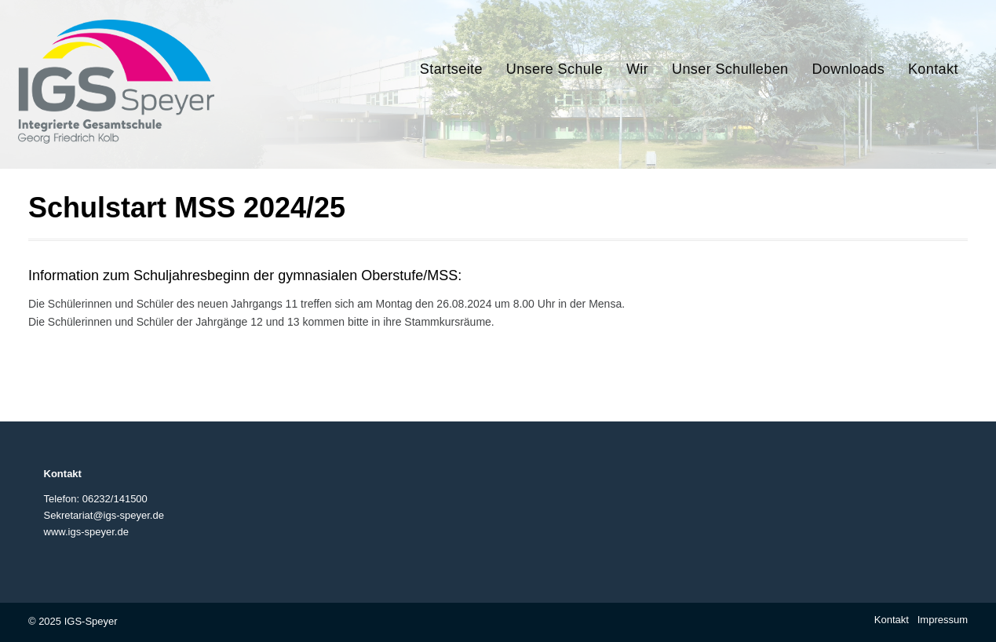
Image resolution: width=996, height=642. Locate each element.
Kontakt (891, 620)
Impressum (943, 620)
